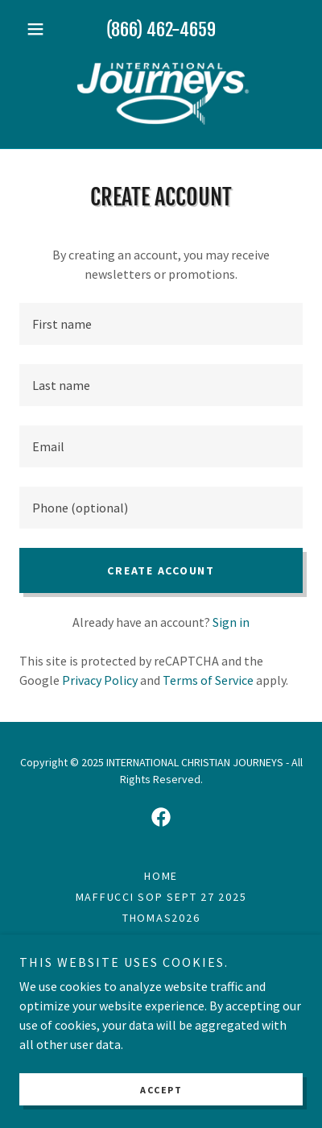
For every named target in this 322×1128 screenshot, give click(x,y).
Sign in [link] (231, 622)
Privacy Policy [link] (100, 680)
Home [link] (161, 876)
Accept (161, 1090)
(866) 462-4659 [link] (161, 29)
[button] (40, 29)
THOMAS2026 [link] (161, 917)
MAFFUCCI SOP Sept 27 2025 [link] (161, 897)
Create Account (161, 570)
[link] (161, 93)
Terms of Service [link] (208, 680)
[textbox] (161, 324)
